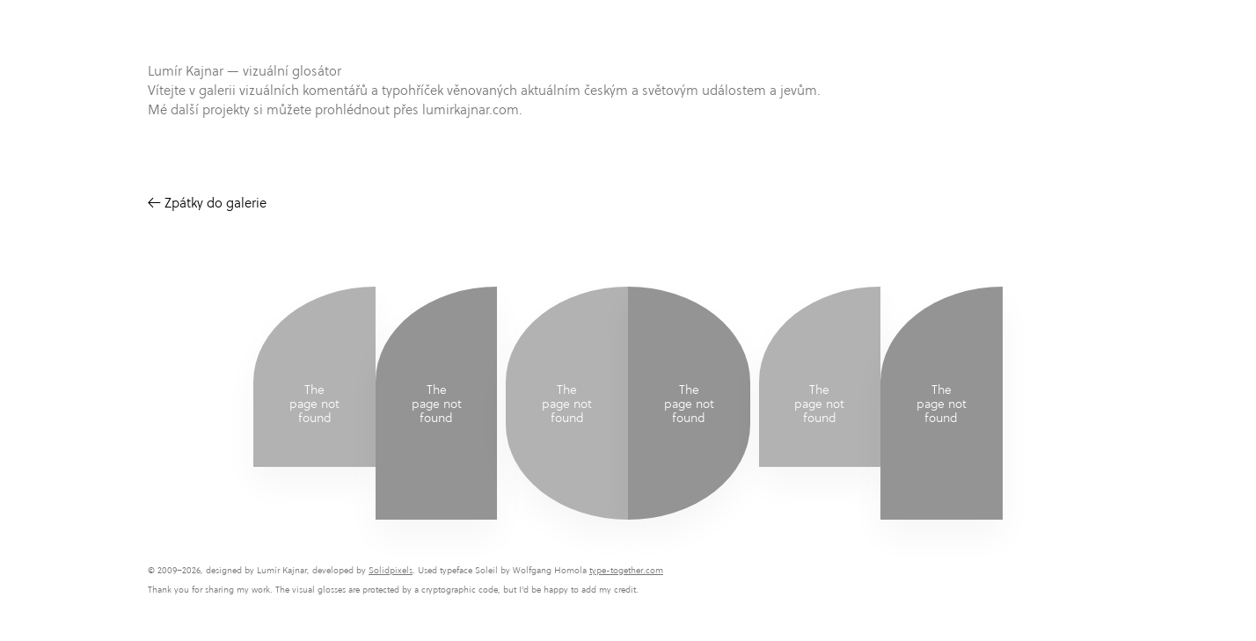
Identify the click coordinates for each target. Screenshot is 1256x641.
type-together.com (626, 570)
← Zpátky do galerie (207, 202)
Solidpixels (391, 570)
